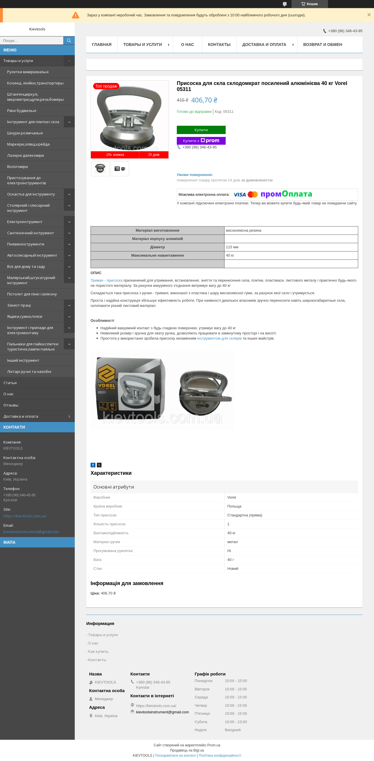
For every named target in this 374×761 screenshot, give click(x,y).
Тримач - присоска (107, 280)
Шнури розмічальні (25, 132)
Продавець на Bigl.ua (187, 750)
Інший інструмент (23, 360)
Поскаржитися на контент (175, 756)
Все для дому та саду (26, 266)
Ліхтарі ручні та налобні (29, 371)
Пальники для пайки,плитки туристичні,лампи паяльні (32, 346)
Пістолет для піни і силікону (32, 294)
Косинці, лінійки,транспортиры (35, 83)
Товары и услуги (18, 60)
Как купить (98, 651)
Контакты (219, 44)
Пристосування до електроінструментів (26, 180)
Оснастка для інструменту (31, 194)
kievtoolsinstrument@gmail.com (31, 531)
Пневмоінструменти (25, 244)
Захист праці (19, 305)
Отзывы (10, 405)
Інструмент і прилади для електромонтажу (30, 330)
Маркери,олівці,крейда (28, 144)
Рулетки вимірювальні (28, 71)
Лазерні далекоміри (25, 155)
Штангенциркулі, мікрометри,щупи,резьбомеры (35, 97)
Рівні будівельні (21, 110)
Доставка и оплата (20, 416)
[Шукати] (69, 40)
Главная (102, 44)
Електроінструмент (25, 221)
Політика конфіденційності (220, 756)
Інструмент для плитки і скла (33, 121)
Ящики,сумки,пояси (24, 316)
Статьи (10, 382)
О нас (8, 393)
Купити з (201, 141)
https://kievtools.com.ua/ (25, 515)
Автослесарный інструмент (32, 255)
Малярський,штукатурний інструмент (31, 280)
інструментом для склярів (219, 338)
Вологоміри (17, 166)
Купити (201, 129)
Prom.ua (213, 745)
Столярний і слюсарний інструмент (28, 208)
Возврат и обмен (322, 44)
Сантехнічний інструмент (30, 232)
